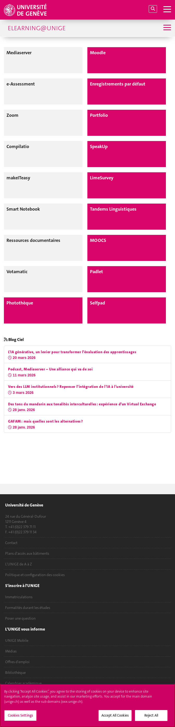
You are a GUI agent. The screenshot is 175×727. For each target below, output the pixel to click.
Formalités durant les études (27, 607)
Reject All (151, 718)
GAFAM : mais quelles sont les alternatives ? (45, 421)
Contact (11, 542)
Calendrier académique (23, 683)
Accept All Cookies (115, 718)
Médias (11, 651)
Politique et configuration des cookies (35, 574)
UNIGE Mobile (16, 640)
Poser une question (20, 618)
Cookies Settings (20, 718)
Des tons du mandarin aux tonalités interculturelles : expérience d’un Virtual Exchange (82, 404)
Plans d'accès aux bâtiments (27, 553)
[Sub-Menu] (166, 28)
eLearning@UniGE (37, 28)
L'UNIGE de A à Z (18, 564)
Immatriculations (19, 597)
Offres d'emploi (17, 661)
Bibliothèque (15, 672)
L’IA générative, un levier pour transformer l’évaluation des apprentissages (72, 352)
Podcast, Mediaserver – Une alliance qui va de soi (50, 369)
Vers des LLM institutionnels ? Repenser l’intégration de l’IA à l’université (71, 386)
